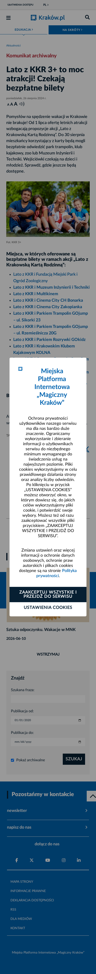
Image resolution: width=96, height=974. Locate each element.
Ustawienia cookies (48, 608)
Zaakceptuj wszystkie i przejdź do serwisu (48, 594)
